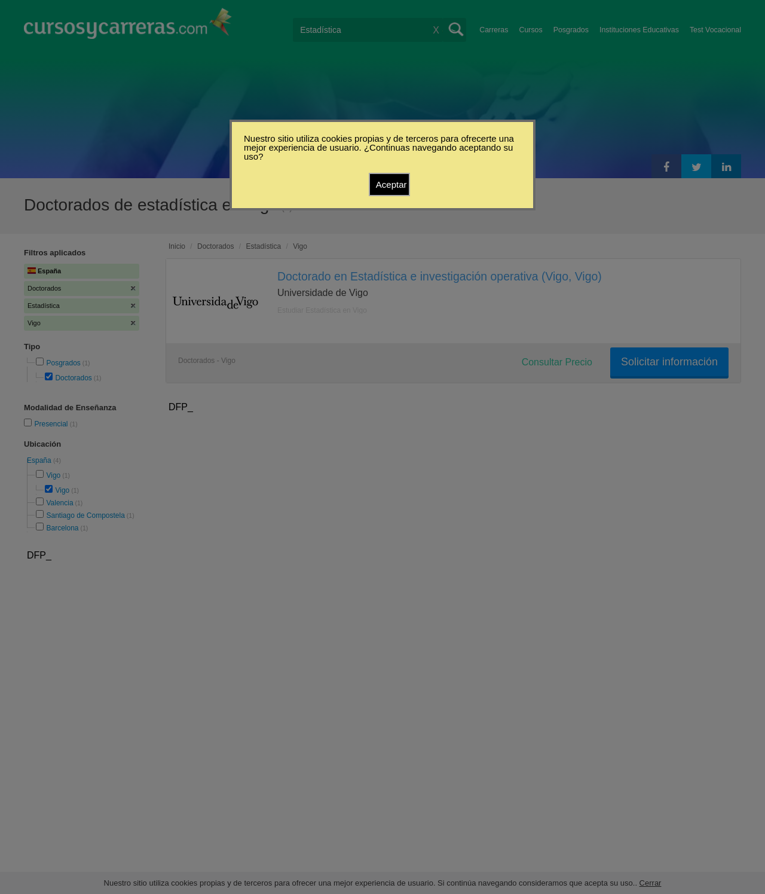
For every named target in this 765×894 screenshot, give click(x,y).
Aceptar (391, 184)
